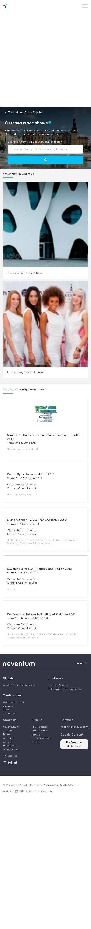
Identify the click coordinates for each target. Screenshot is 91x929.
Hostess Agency (58, 685)
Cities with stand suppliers (19, 685)
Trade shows (12, 695)
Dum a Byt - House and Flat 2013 (30, 474)
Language (80, 663)
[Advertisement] (45, 59)
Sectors (8, 706)
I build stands (39, 727)
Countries (9, 713)
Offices (7, 742)
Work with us (11, 749)
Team (6, 734)
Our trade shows (13, 702)
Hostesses (55, 678)
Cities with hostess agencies (65, 689)
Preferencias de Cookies (74, 744)
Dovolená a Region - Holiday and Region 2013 (39, 568)
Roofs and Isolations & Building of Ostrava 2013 (41, 614)
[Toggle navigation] (85, 6)
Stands (8, 678)
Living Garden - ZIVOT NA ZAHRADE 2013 (37, 519)
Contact (8, 738)
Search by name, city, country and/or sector (35, 142)
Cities (6, 709)
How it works (11, 745)
